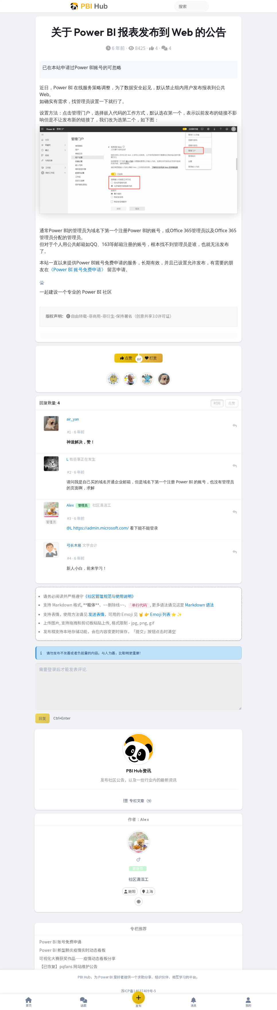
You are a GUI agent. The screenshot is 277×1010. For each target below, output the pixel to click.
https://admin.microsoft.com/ (101, 528)
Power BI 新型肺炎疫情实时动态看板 (72, 950)
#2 (69, 472)
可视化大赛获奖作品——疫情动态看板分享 (77, 958)
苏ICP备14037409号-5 (138, 990)
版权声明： (56, 316)
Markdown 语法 (199, 605)
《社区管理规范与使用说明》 (109, 596)
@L (69, 528)
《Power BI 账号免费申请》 (77, 269)
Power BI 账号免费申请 (60, 942)
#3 (69, 518)
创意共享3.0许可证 (153, 316)
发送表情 (96, 614)
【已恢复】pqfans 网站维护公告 (68, 966)
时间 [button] (217, 403)
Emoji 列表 (160, 614)
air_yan (73, 419)
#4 (69, 558)
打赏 (151, 358)
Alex (71, 505)
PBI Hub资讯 (138, 771)
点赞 (126, 358)
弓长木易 (74, 545)
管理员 (51, 522)
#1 (69, 432)
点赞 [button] (231, 403)
